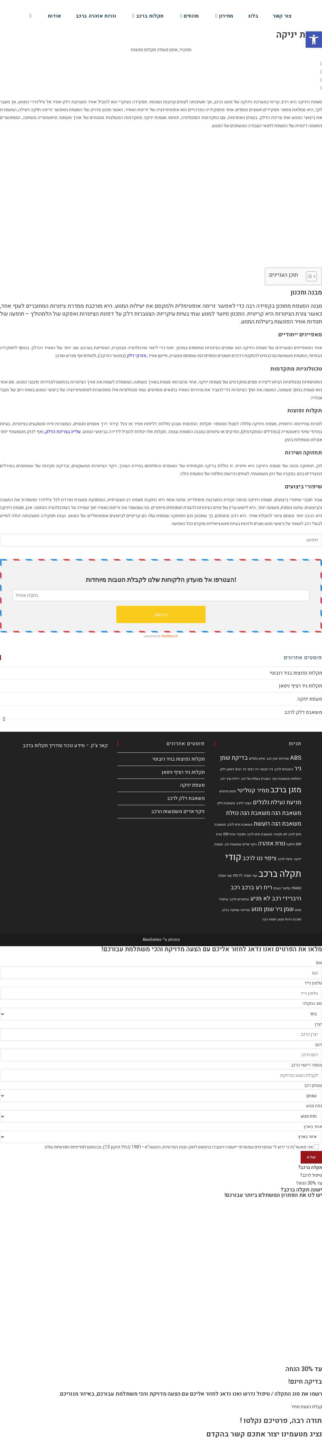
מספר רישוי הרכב (306, 1065)
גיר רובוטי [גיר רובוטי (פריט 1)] (266, 769)
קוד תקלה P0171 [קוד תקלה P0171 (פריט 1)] (245, 875)
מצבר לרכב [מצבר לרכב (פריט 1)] (244, 803)
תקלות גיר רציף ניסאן (300, 686)
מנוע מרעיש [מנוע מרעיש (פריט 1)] (227, 791)
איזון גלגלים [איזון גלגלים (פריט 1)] (257, 758)
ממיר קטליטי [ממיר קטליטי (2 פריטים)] (253, 790)
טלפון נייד (313, 983)
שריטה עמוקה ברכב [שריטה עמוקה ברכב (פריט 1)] (236, 910)
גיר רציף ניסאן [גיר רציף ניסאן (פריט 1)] (236, 769)
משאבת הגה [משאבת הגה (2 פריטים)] (286, 813)
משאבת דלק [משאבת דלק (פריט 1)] (226, 803)
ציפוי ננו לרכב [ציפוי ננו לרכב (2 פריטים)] (259, 858)
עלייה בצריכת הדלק (62, 431)
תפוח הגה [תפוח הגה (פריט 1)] (269, 919)
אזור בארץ (312, 1126)
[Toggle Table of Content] (308, 276)
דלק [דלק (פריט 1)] (222, 769)
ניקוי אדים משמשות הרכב (178, 811)
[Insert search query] (161, 540)
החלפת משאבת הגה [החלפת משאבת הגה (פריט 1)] (286, 778)
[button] (161, 64)
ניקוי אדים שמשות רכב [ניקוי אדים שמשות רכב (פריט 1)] (240, 844)
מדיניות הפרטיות (69, 1147)
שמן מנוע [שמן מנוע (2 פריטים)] (262, 909)
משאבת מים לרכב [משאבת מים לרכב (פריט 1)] (240, 824)
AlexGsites (151, 939)
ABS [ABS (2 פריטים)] (295, 757)
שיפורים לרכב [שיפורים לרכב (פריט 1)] (239, 899)
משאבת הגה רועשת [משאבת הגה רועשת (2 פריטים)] (277, 823)
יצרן (318, 1024)
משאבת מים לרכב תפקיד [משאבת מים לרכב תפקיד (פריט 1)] (254, 834)
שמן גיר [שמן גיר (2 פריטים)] (284, 909)
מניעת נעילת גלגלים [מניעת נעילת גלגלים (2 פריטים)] (277, 802)
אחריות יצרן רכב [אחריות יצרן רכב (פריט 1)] (277, 758)
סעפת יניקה (309, 699)
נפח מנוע (314, 1106)
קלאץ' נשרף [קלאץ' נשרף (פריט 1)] (282, 888)
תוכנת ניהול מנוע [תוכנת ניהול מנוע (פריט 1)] (289, 919)
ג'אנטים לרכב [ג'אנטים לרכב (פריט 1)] (283, 769)
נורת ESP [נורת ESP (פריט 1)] (229, 834)
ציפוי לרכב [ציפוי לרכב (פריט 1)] (285, 859)
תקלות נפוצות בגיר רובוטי (296, 673)
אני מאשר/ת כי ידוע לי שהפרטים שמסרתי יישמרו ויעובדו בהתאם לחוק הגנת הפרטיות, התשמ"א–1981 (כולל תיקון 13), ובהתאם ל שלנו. (178, 1147)
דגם (318, 1044)
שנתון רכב (313, 1085)
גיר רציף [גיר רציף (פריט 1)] (252, 769)
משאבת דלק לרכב (303, 712)
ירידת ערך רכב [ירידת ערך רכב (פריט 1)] (230, 778)
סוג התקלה (312, 1003)
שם (319, 962)
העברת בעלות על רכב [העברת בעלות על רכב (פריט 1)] (256, 778)
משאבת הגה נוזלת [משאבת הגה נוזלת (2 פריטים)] (248, 813)
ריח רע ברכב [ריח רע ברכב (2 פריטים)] (256, 887)
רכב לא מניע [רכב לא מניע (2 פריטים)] (265, 898)
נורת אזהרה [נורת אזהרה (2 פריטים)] (271, 843)
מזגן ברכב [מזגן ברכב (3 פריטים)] (285, 789)
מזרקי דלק (136, 355)
